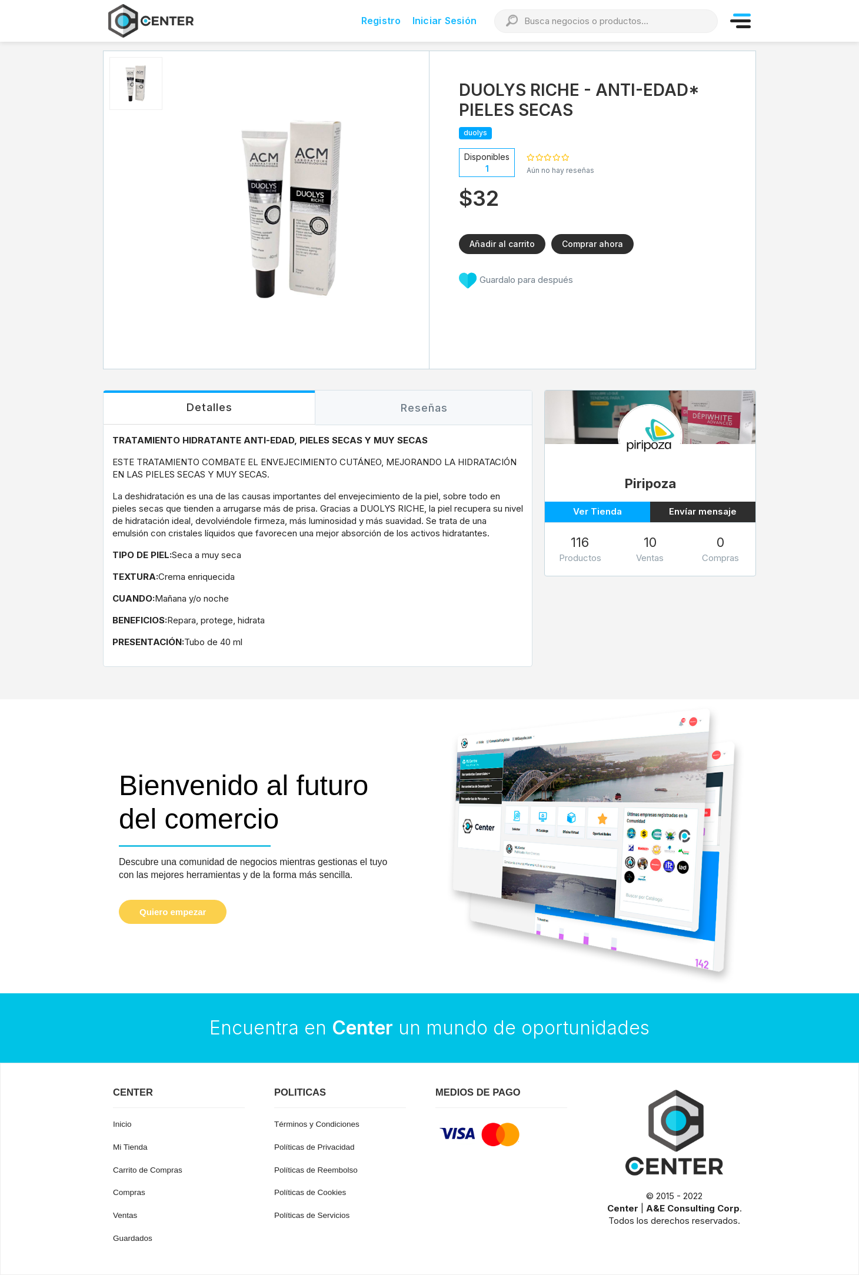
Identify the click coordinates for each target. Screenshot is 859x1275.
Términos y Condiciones (316, 1124)
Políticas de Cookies (310, 1192)
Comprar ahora (592, 244)
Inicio (122, 1124)
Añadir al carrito (502, 244)
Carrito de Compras (147, 1170)
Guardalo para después (516, 280)
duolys (475, 132)
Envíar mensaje (703, 511)
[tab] (209, 407)
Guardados (132, 1238)
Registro (381, 20)
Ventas (125, 1215)
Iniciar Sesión (444, 20)
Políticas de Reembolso (316, 1170)
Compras (129, 1192)
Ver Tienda (597, 511)
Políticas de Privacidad (314, 1147)
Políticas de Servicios (311, 1215)
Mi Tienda (130, 1147)
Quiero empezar (172, 912)
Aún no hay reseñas (560, 170)
